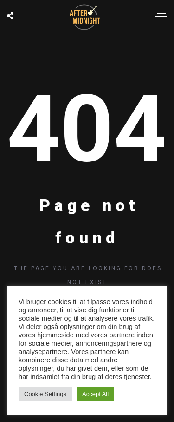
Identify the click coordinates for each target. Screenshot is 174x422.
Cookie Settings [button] (45, 394)
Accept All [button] (95, 394)
